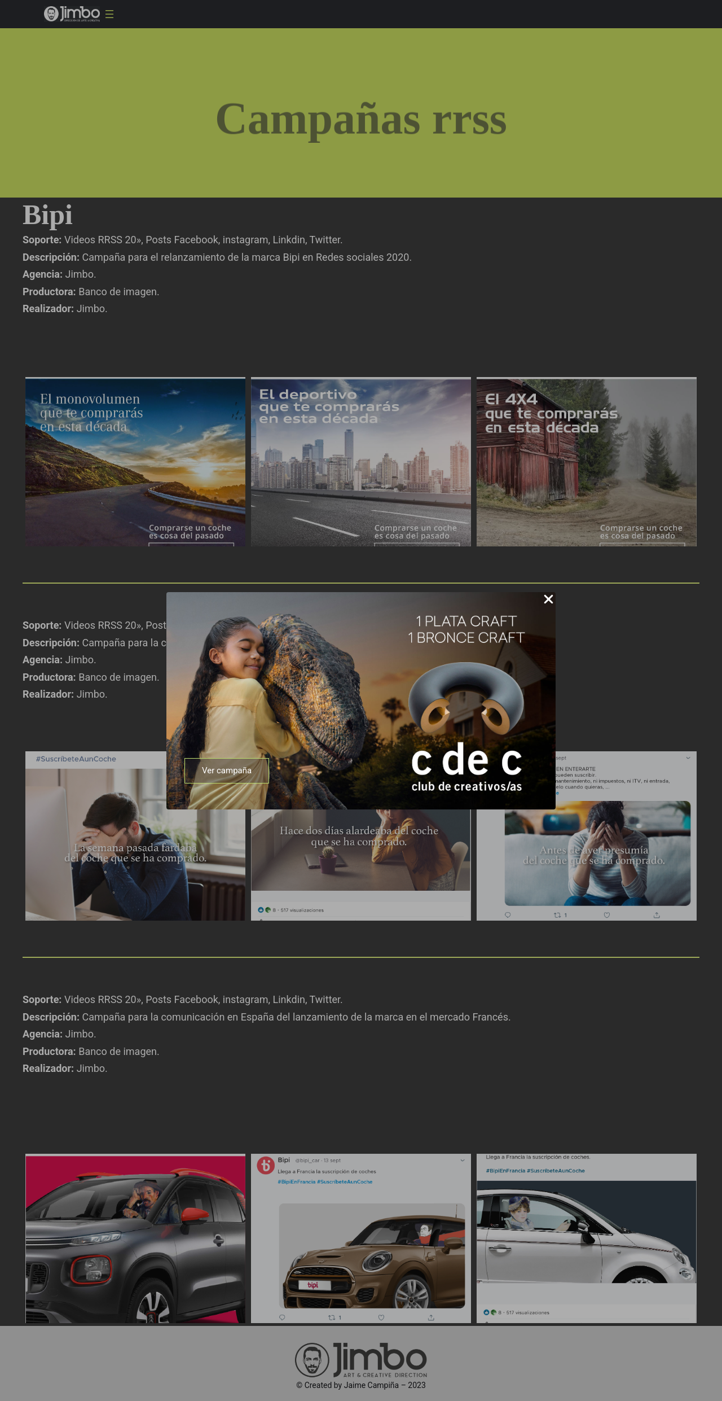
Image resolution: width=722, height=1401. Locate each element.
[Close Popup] (549, 600)
